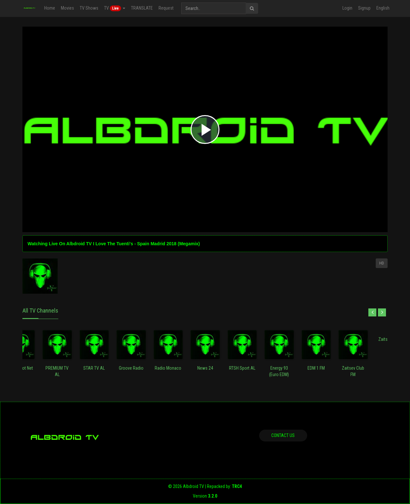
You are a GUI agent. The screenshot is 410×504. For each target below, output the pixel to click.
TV (114, 8)
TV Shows (89, 8)
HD (381, 263)
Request (166, 8)
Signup (364, 8)
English (383, 8)
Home (49, 8)
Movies (67, 8)
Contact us (283, 435)
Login (347, 8)
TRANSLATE (142, 8)
